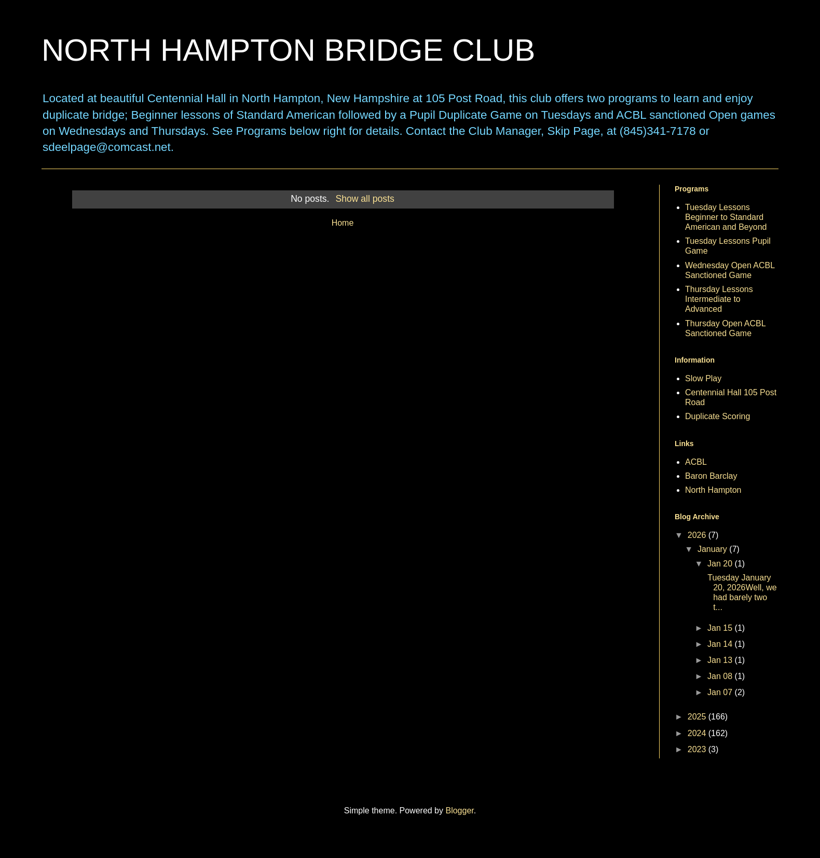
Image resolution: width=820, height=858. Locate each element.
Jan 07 (720, 692)
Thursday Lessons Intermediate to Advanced (719, 299)
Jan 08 (720, 676)
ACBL (696, 462)
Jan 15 (720, 628)
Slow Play (703, 378)
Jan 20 (720, 563)
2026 (698, 535)
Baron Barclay (711, 476)
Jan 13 (720, 660)
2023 (698, 749)
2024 (698, 733)
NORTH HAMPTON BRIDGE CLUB (288, 50)
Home (343, 222)
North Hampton (713, 490)
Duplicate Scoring (717, 416)
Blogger (459, 810)
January (713, 549)
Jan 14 (720, 644)
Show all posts (364, 198)
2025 (698, 716)
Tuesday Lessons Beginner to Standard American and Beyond (726, 217)
